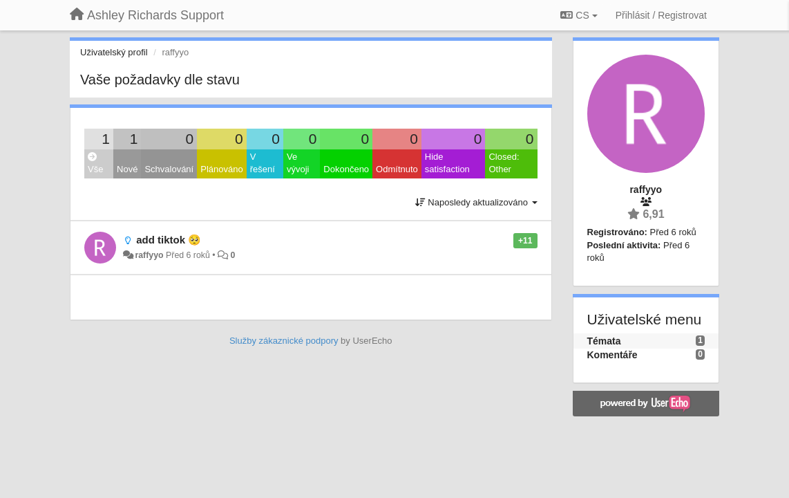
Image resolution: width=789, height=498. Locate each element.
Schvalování (168, 169)
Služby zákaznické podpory (284, 340)
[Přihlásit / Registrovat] (661, 15)
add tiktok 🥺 (168, 240)
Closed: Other (503, 163)
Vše (95, 163)
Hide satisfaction (447, 163)
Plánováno (221, 169)
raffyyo (149, 255)
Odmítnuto (397, 169)
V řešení (262, 163)
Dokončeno (346, 169)
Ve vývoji (298, 163)
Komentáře (612, 354)
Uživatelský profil (114, 52)
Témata (604, 341)
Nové (127, 169)
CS (578, 15)
